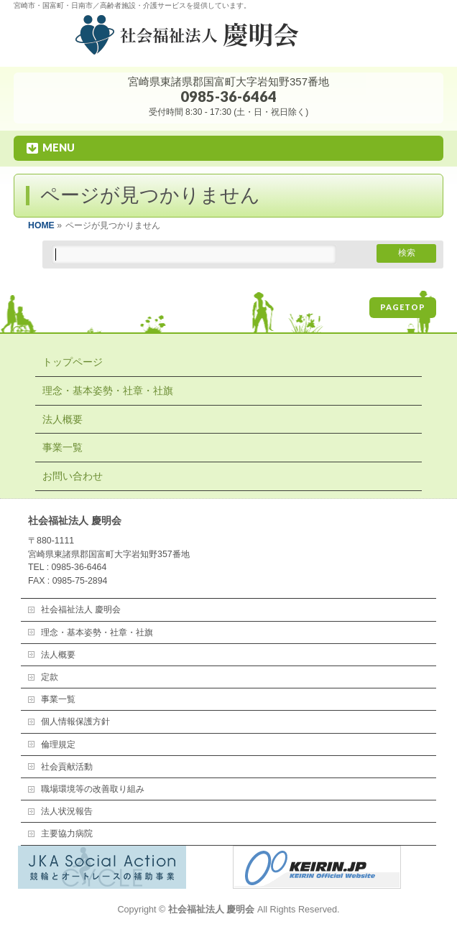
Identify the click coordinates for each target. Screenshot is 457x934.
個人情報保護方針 (75, 721)
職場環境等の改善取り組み (92, 789)
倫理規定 (58, 744)
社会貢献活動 (67, 767)
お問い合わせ (72, 476)
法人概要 (62, 419)
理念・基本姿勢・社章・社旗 (107, 390)
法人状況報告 (67, 811)
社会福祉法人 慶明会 (81, 609)
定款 (49, 677)
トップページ (72, 362)
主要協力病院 (67, 833)
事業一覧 (62, 447)
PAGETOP (402, 307)
